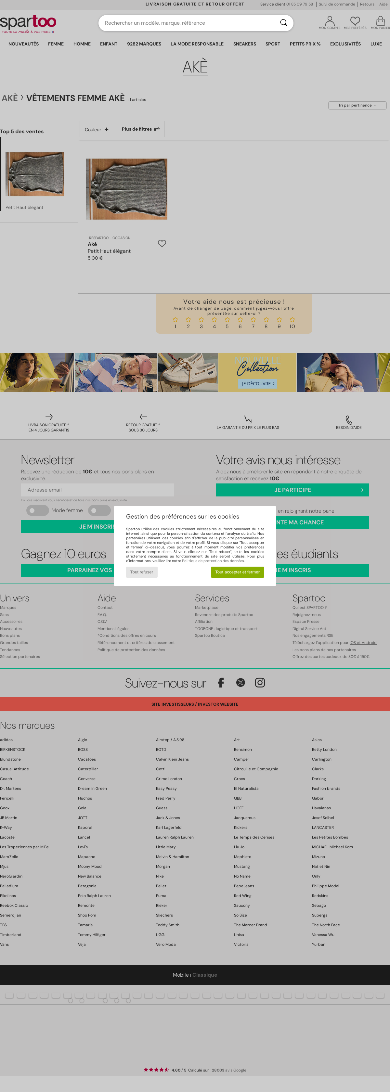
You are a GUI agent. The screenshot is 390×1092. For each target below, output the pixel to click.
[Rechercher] (283, 23)
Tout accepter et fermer (237, 572)
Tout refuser (141, 572)
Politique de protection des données (213, 561)
